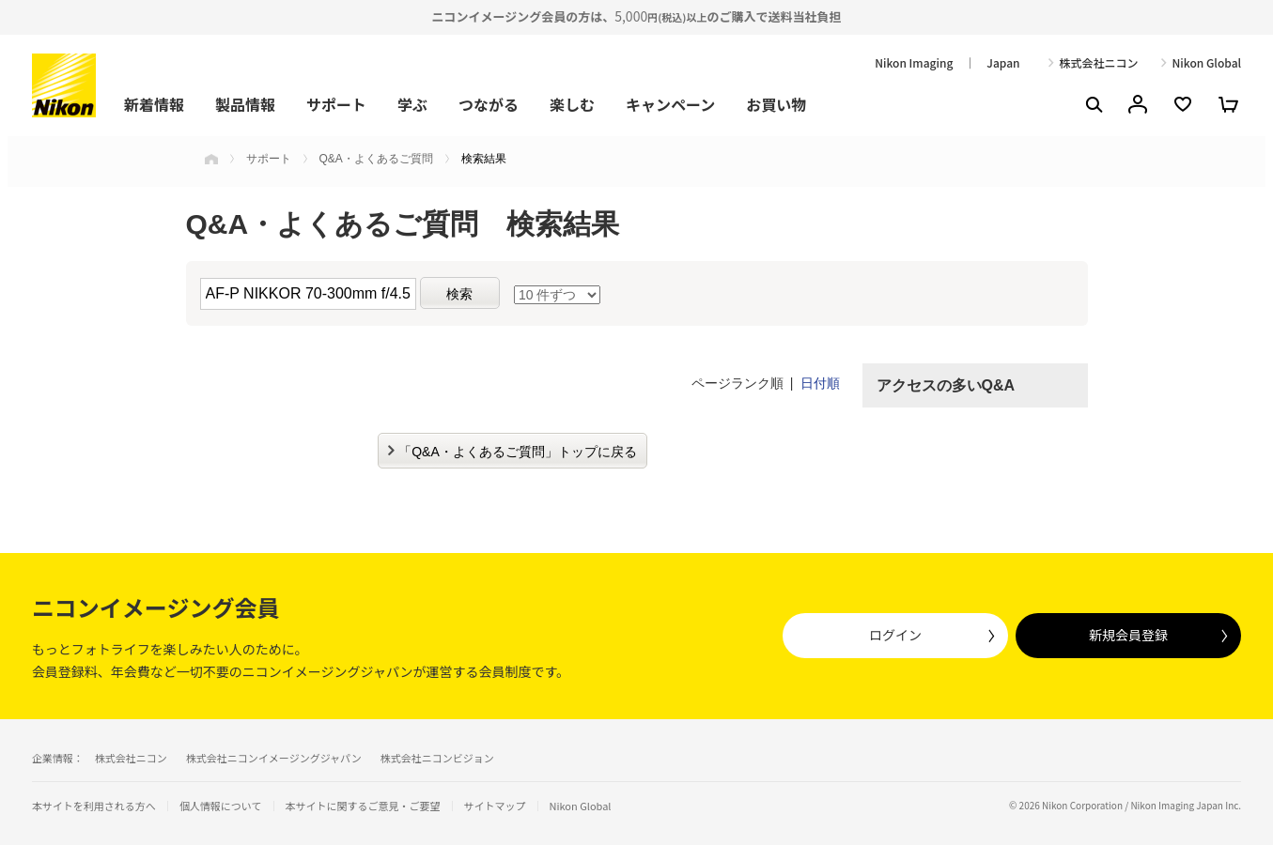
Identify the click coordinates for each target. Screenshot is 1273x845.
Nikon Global (1207, 62)
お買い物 (776, 104)
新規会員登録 (1128, 634)
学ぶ (412, 104)
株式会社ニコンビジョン (437, 757)
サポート (336, 104)
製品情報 (245, 104)
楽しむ (572, 104)
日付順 (820, 383)
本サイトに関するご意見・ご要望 (363, 806)
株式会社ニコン (1099, 62)
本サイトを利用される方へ (94, 805)
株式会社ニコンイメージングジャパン (274, 757)
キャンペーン (670, 104)
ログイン (895, 634)
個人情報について (220, 806)
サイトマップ (495, 806)
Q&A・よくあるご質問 (376, 158)
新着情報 (154, 104)
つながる (488, 104)
